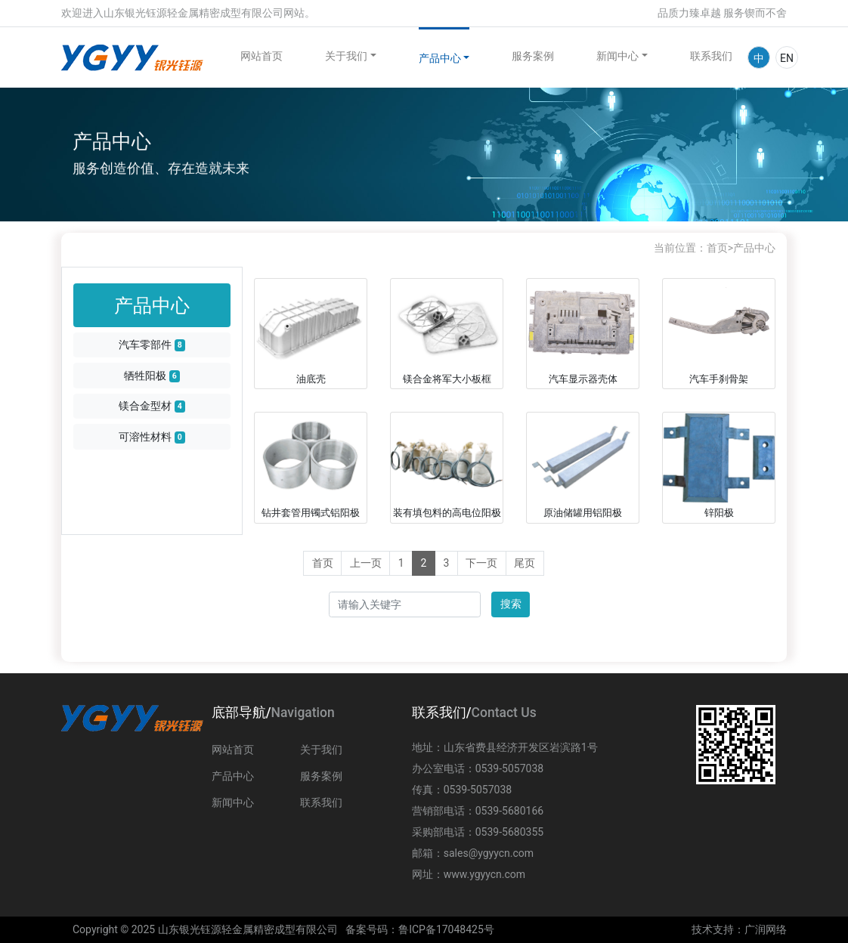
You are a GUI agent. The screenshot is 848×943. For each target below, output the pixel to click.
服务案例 (533, 56)
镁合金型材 (152, 406)
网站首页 (261, 56)
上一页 (366, 563)
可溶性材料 (152, 437)
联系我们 (711, 56)
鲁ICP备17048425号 (446, 929)
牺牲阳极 (152, 375)
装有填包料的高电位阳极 (447, 512)
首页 (717, 248)
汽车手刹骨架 (718, 379)
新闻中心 (617, 56)
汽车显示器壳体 (583, 379)
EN (787, 58)
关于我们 (346, 56)
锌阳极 (719, 512)
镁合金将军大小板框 (447, 379)
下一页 (481, 563)
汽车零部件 (152, 345)
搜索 (510, 604)
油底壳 (311, 379)
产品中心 (440, 58)
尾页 (524, 563)
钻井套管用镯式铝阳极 (311, 512)
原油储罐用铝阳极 (582, 512)
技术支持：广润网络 (739, 929)
